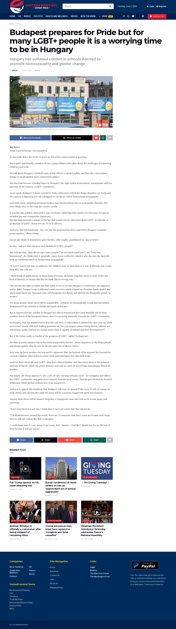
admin (14, 70)
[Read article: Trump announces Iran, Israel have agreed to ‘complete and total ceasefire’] (61, 512)
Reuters (93, 570)
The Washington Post (100, 576)
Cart (11, 593)
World (27, 16)
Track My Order (16, 599)
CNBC (92, 567)
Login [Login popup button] (150, 6)
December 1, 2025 (17, 539)
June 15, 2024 (87, 539)
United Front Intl (22, 625)
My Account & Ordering (20, 590)
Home (12, 16)
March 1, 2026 (16, 489)
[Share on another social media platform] (110, 137)
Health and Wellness (57, 16)
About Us (54, 583)
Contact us (157, 16)
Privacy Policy (15, 606)
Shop (106, 16)
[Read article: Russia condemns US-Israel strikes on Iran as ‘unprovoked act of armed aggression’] (61, 468)
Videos (74, 16)
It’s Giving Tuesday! (95, 482)
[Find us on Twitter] (138, 16)
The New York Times (99, 573)
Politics (38, 16)
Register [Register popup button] (161, 6)
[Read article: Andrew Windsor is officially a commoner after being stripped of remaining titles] (25, 512)
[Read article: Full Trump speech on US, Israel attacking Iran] (25, 468)
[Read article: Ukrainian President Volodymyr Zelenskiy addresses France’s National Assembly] (97, 512)
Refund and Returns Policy (21, 602)
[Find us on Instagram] (128, 16)
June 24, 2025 (51, 539)
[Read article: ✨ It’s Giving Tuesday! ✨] (97, 468)
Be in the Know (88, 16)
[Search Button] (111, 6)
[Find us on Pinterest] (143, 16)
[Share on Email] (96, 137)
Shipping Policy (56, 587)
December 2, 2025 (88, 486)
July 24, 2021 (27, 70)
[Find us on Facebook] (124, 16)
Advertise (54, 571)
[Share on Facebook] (30, 137)
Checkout (14, 596)
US (19, 16)
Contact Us (54, 575)
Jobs (52, 579)
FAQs (12, 609)
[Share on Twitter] (72, 137)
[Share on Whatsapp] (103, 137)
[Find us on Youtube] (133, 16)
